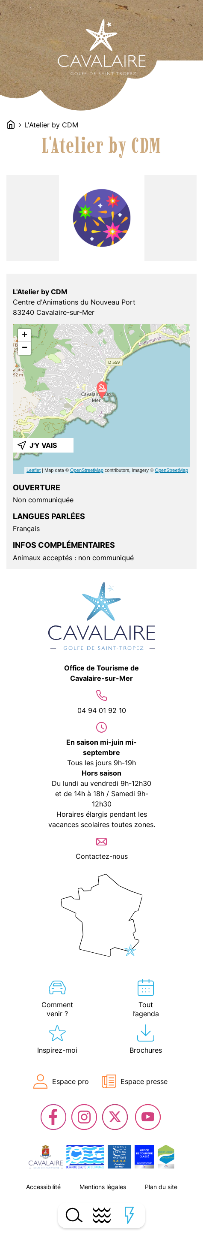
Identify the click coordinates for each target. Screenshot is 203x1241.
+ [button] (24, 335)
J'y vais (43, 445)
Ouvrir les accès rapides (129, 1215)
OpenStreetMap (86, 470)
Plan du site (161, 1186)
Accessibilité (43, 1186)
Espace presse (144, 1081)
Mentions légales (102, 1186)
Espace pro (70, 1081)
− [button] (24, 348)
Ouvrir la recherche (74, 1215)
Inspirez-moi (57, 1050)
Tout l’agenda (145, 1009)
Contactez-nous (102, 856)
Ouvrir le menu (101, 1215)
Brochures (145, 1050)
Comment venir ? (57, 1009)
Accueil (10, 124)
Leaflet (33, 470)
